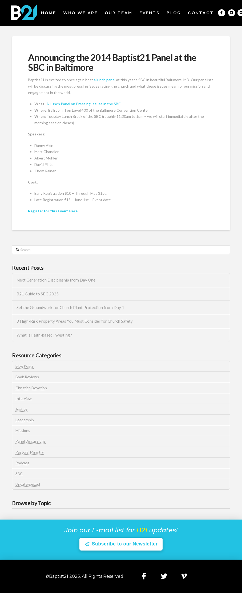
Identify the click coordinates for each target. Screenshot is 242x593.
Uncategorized (27, 484)
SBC (19, 473)
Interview (23, 398)
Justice (21, 409)
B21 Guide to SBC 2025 (38, 293)
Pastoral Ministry (29, 452)
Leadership (24, 420)
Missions (22, 430)
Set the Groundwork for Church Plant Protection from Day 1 (70, 307)
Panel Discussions (30, 441)
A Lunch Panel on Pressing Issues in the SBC (83, 104)
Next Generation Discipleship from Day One (56, 280)
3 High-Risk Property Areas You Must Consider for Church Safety (75, 321)
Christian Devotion (31, 387)
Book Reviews (27, 376)
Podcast (22, 463)
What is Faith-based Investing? (44, 335)
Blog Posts (24, 366)
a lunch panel (104, 79)
